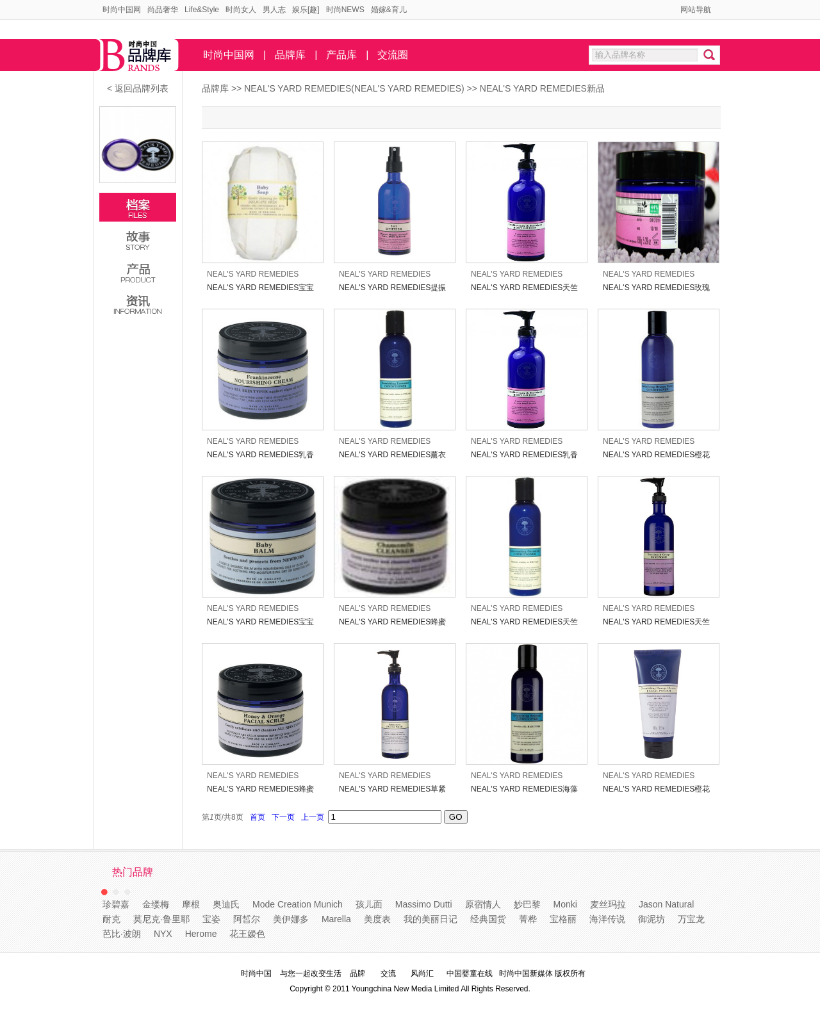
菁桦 (528, 919)
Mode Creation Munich (297, 904)
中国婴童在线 (470, 973)
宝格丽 (563, 919)
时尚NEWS (345, 9)
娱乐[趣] (306, 9)
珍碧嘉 (115, 904)
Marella (336, 919)
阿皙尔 (246, 919)
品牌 (357, 973)
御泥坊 (651, 919)
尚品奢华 (162, 9)
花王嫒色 (247, 934)
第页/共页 (222, 817)
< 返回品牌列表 (137, 88)
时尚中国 (256, 973)
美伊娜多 (291, 919)
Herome (201, 934)
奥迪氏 (226, 904)
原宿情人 (483, 904)
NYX (163, 934)
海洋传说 (607, 919)
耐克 (111, 919)
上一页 (312, 817)
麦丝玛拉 (608, 904)
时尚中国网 (121, 9)
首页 (257, 817)
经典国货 (488, 919)
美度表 (377, 919)
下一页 (283, 817)
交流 (388, 973)
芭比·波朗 (121, 934)
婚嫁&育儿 (389, 9)
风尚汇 (422, 973)
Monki (565, 904)
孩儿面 (369, 904)
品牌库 (290, 54)
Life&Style (201, 9)
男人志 (274, 9)
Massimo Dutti (423, 904)
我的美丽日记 (430, 919)
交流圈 (392, 54)
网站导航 (695, 9)
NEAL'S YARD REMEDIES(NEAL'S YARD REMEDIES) (355, 88)
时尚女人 (241, 9)
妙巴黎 (527, 904)
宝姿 (211, 919)
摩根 (191, 904)
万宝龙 (691, 919)
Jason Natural (666, 904)
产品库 (341, 54)
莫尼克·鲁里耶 (161, 919)
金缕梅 (155, 904)
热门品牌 (132, 871)
